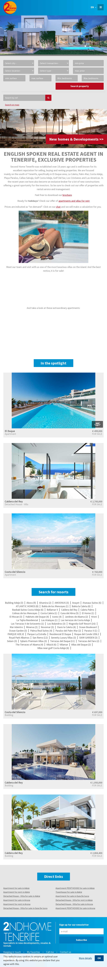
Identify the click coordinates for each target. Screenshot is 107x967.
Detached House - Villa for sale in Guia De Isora (25, 908)
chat (58, 206)
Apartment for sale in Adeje (16, 888)
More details (85, 958)
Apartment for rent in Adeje (16, 892)
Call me (50, 952)
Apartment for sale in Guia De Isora (72, 896)
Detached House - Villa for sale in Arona (74, 904)
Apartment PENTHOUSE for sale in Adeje (75, 888)
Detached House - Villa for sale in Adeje (21, 896)
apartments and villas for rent (74, 200)
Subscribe (81, 939)
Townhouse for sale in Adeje (69, 892)
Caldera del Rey (14, 501)
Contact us (65, 952)
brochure (67, 195)
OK (99, 958)
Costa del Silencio (15, 572)
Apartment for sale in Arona (16, 900)
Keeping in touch (12, 952)
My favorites (33, 952)
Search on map (12, 104)
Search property (79, 86)
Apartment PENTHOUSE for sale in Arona (75, 908)
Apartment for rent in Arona (16, 904)
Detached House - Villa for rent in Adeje (74, 900)
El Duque (10, 431)
